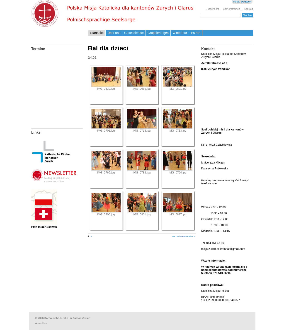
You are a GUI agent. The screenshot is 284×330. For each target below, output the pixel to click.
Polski (236, 1)
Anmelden (41, 323)
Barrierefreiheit (231, 8)
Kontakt (248, 8)
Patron (195, 33)
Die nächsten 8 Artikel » (183, 236)
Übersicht (213, 8)
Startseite (97, 33)
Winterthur (179, 33)
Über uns (113, 33)
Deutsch (246, 1)
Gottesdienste (134, 33)
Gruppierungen (158, 33)
